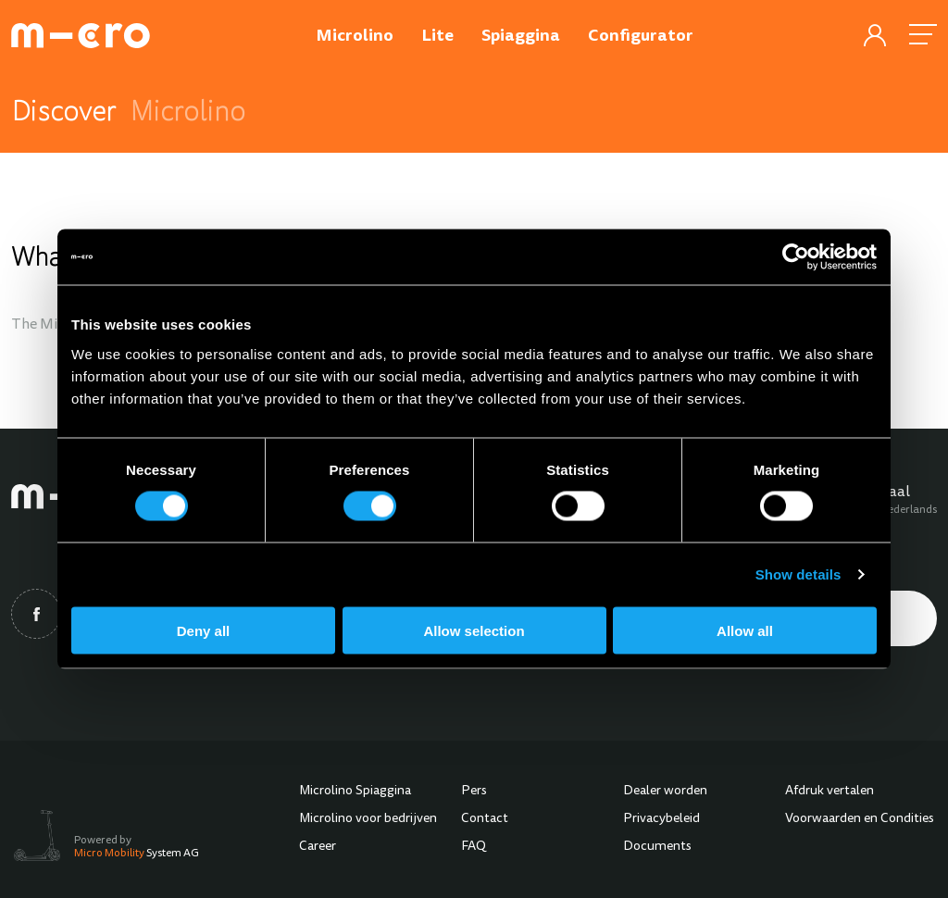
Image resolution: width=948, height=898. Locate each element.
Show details (798, 574)
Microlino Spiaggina (355, 791)
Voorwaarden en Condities (859, 819)
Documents (657, 847)
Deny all (204, 630)
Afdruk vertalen (829, 791)
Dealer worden (665, 791)
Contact (484, 819)
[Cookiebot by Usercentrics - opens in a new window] (796, 257)
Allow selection (473, 630)
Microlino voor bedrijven (368, 819)
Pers (474, 791)
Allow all (745, 630)
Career (317, 847)
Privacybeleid (661, 819)
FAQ (473, 847)
